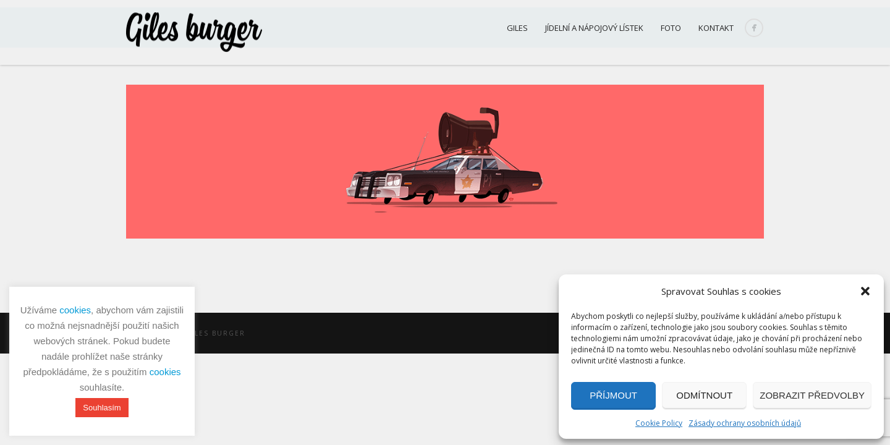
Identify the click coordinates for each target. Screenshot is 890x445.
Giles (517, 27)
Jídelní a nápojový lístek (594, 27)
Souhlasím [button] (102, 407)
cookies (75, 310)
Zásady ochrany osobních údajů (745, 423)
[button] (865, 291)
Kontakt (716, 27)
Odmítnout (704, 395)
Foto (671, 27)
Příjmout (613, 395)
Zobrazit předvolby (812, 395)
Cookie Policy (658, 423)
